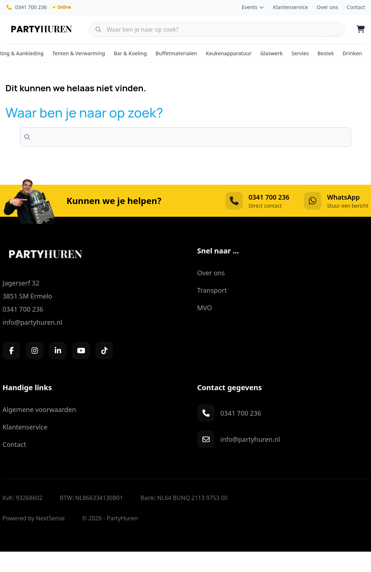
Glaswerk (271, 53)
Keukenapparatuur (229, 53)
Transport (212, 290)
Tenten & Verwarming (78, 53)
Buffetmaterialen (176, 53)
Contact (356, 7)
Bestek (326, 53)
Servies (300, 53)
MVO (204, 307)
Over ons (327, 7)
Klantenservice (290, 7)
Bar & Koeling (130, 53)
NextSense (50, 518)
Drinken (352, 53)
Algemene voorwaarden (39, 409)
